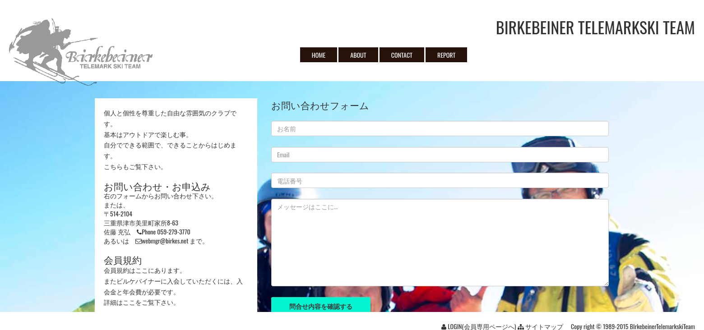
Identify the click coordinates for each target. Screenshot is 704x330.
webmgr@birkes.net (165, 240)
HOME (318, 55)
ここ (141, 270)
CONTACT (401, 55)
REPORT (446, 55)
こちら (113, 166)
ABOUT (358, 55)
